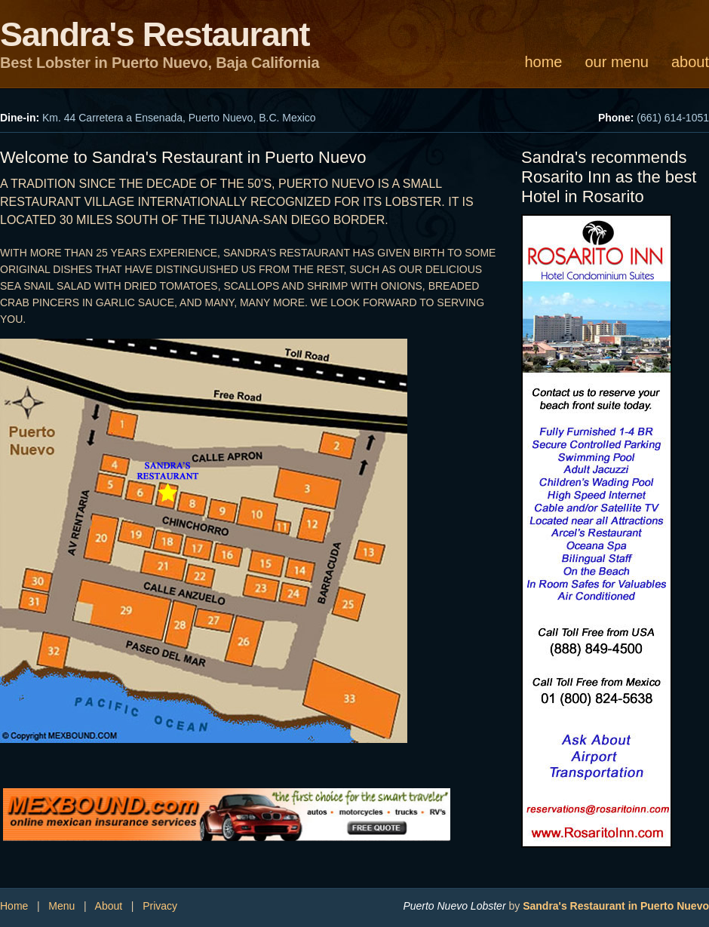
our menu (617, 62)
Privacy (160, 906)
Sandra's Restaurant (154, 34)
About (109, 906)
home (543, 62)
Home (14, 906)
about (690, 62)
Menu (61, 906)
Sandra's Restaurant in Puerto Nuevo (616, 906)
